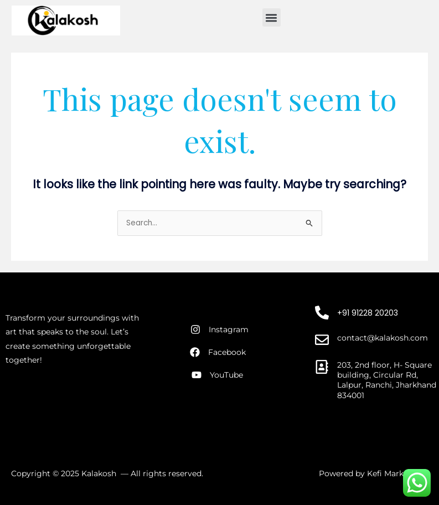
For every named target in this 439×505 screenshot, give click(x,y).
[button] (271, 17)
